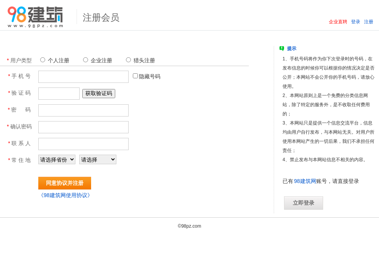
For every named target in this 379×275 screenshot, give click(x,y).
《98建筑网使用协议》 (65, 195)
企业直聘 (338, 21)
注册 (368, 21)
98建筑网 (305, 181)
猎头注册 (141, 60)
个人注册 (55, 60)
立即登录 (303, 203)
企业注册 (98, 60)
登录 (355, 21)
